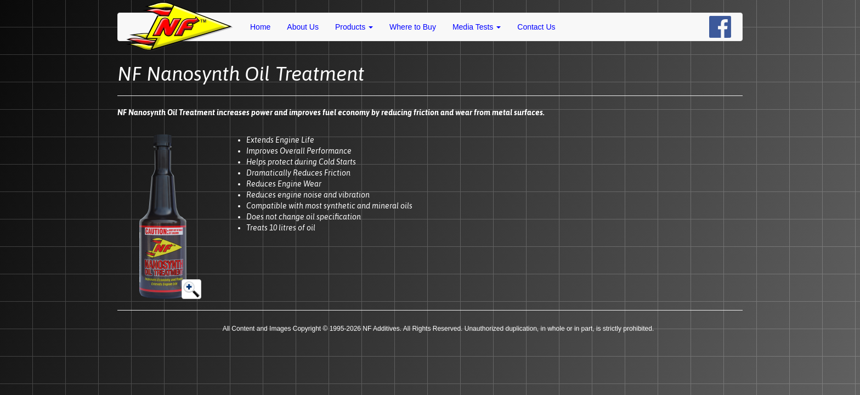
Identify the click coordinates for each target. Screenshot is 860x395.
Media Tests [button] (476, 26)
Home (260, 26)
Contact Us (536, 26)
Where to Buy (412, 26)
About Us (303, 26)
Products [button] (354, 26)
